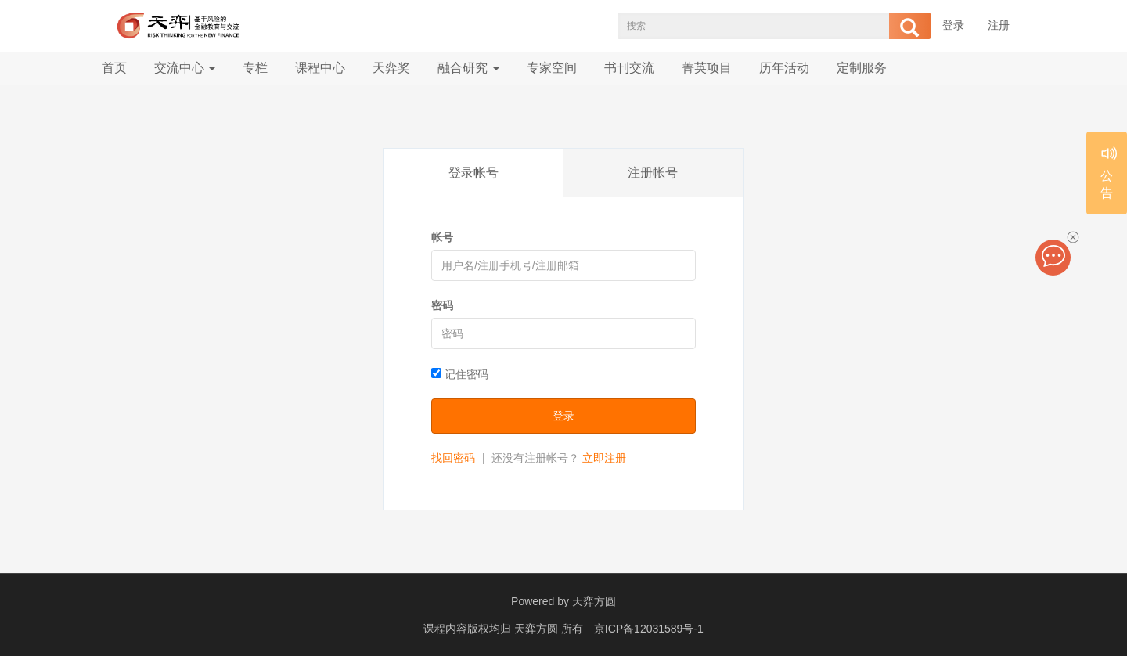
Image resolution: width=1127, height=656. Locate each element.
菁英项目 (707, 67)
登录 (953, 25)
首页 (114, 67)
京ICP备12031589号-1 (649, 628)
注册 (999, 25)
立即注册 (604, 458)
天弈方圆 (594, 601)
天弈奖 (391, 67)
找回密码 (453, 458)
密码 (442, 305)
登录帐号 (473, 172)
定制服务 (862, 67)
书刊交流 (629, 67)
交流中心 (184, 67)
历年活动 (784, 67)
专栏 (255, 67)
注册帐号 (653, 172)
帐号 (442, 237)
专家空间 (552, 67)
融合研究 (468, 67)
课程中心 (320, 67)
